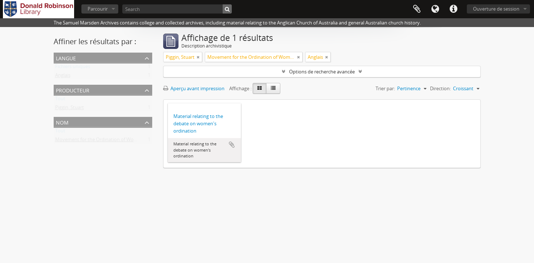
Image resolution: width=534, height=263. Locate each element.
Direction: (440, 88)
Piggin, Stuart (69, 109)
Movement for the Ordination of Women (99, 141)
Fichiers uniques (72, 68)
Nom (62, 122)
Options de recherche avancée (322, 71)
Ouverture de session (496, 8)
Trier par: (385, 88)
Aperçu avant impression (193, 88)
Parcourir (98, 8)
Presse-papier (417, 9)
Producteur (72, 90)
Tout (60, 100)
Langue (435, 9)
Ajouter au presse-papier (231, 144)
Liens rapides (453, 9)
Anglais (62, 76)
